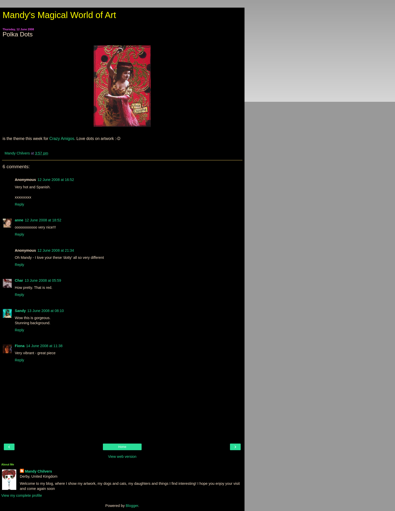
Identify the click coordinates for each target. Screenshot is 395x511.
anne (19, 220)
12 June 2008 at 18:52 (43, 220)
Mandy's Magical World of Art (59, 15)
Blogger (132, 506)
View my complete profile (21, 495)
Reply (19, 204)
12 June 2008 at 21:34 (55, 250)
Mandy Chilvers (38, 471)
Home (122, 447)
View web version (122, 457)
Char (19, 280)
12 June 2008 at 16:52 (55, 180)
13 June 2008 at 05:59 (43, 280)
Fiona (19, 346)
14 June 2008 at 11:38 (44, 346)
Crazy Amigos (61, 138)
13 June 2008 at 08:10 (45, 311)
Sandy (20, 311)
